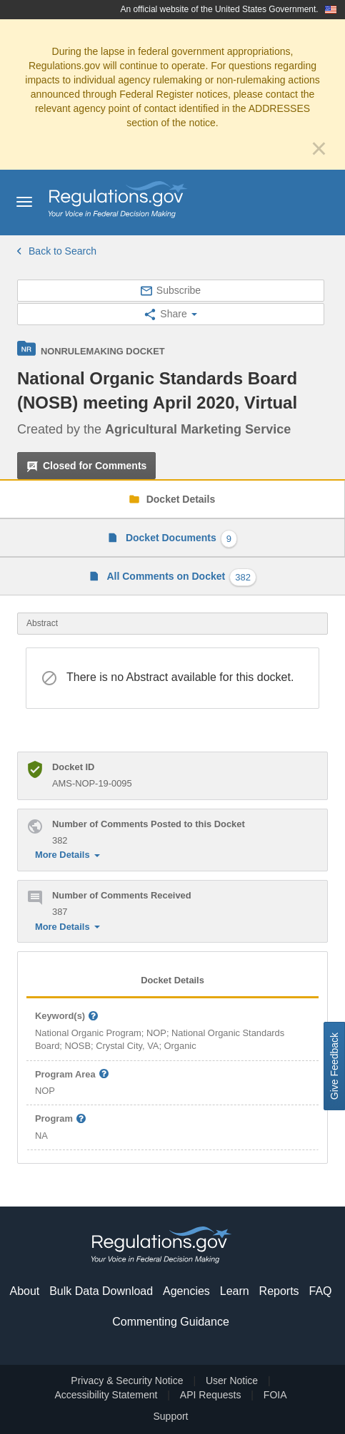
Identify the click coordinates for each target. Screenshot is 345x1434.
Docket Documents (180, 539)
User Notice (232, 1380)
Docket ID (73, 767)
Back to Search (56, 251)
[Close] (319, 148)
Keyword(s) (67, 1016)
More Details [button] (67, 854)
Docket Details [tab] (172, 980)
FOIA (275, 1394)
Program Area (72, 1075)
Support (170, 1416)
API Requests (210, 1394)
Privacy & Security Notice (127, 1380)
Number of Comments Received (121, 895)
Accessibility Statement (105, 1394)
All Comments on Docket (180, 577)
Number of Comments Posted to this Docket (148, 824)
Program (61, 1119)
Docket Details (179, 499)
